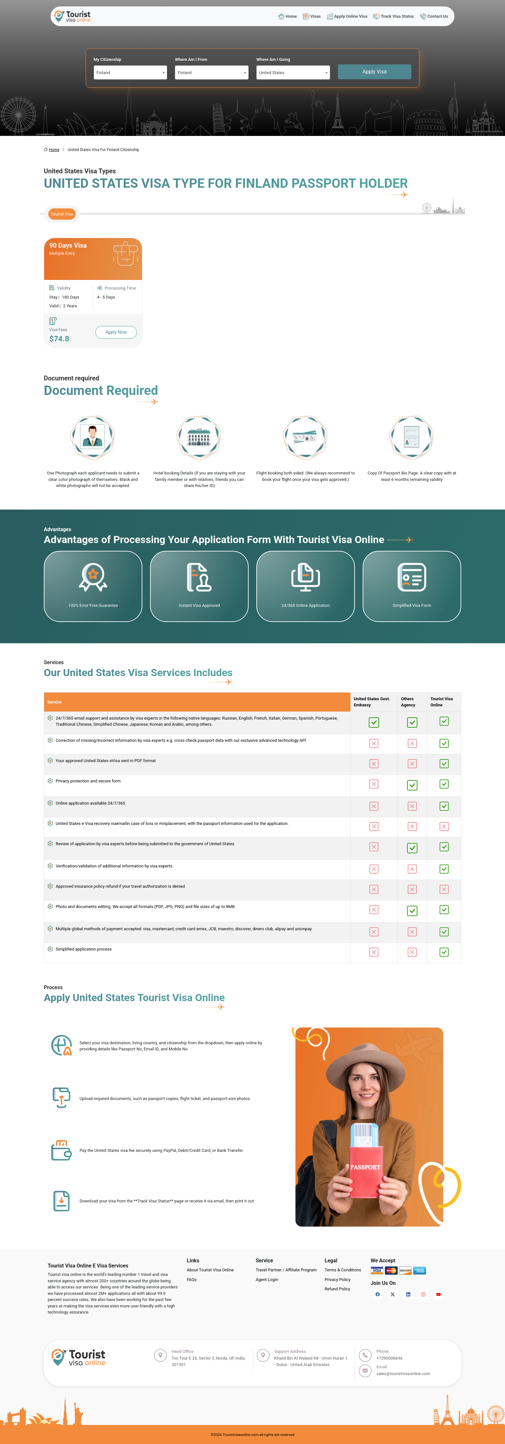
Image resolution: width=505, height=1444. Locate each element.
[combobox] (130, 72)
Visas (312, 16)
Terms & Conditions (343, 1269)
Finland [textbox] (103, 72)
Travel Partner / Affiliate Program (286, 1269)
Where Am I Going (273, 59)
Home (287, 16)
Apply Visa (375, 72)
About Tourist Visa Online (210, 1269)
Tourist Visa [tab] (62, 214)
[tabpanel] (252, 292)
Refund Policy (337, 1288)
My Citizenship (107, 59)
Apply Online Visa (347, 16)
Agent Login (267, 1279)
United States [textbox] (271, 72)
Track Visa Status (393, 16)
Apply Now (116, 332)
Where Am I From (191, 59)
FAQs (191, 1279)
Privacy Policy (337, 1279)
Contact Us (434, 16)
